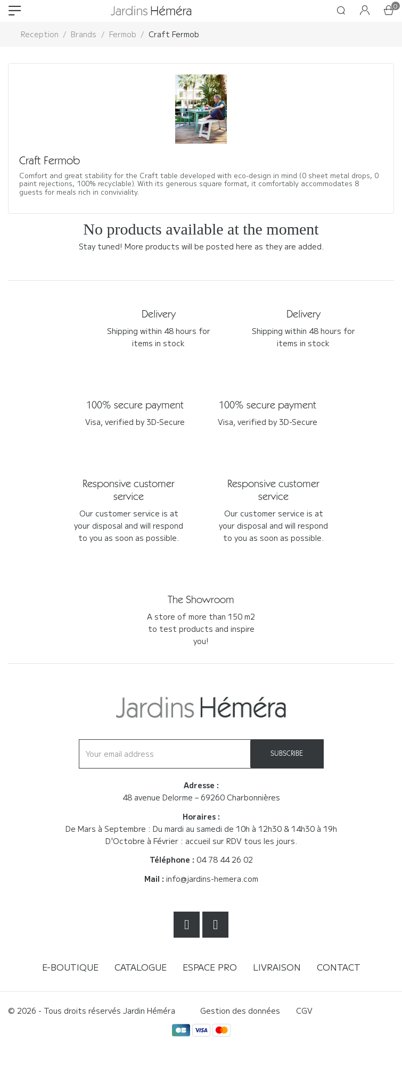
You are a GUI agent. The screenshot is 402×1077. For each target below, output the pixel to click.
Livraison (277, 967)
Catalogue (140, 967)
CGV (304, 1010)
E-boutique (70, 967)
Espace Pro (210, 967)
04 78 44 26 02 (224, 859)
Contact (338, 967)
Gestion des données (240, 1010)
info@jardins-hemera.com (212, 878)
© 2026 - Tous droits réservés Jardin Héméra (91, 1010)
